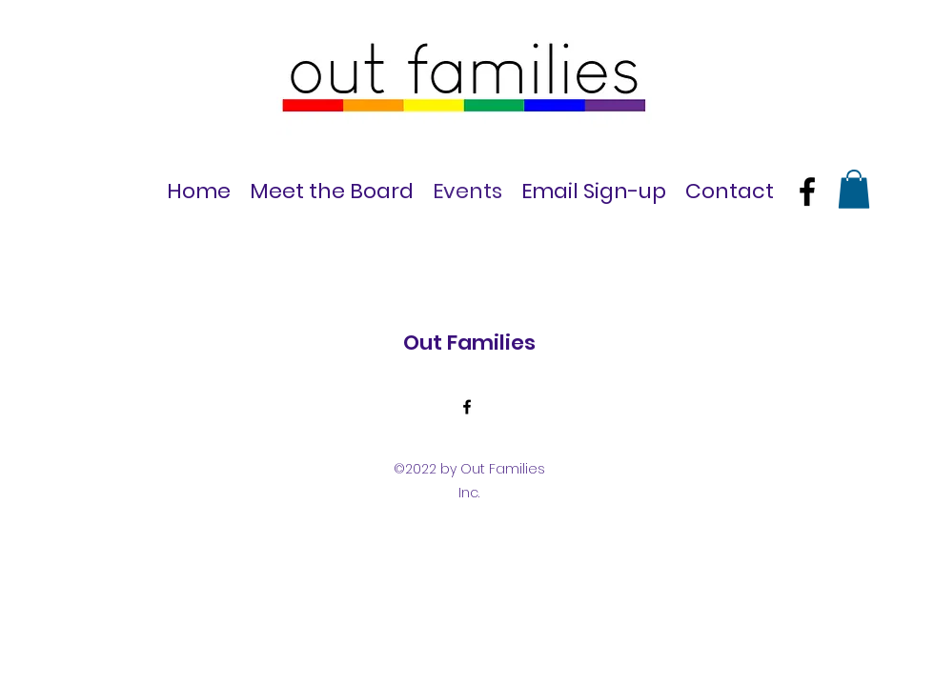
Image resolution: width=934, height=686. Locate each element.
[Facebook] (807, 191)
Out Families (469, 342)
